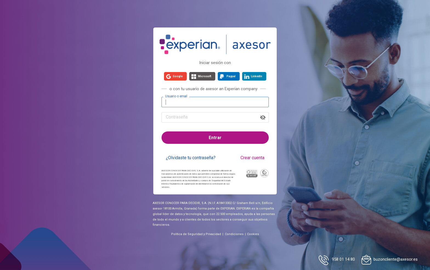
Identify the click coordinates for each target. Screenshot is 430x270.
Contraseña (177, 117)
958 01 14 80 (343, 259)
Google (178, 76)
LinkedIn (256, 76)
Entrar (215, 137)
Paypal (231, 76)
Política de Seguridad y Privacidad (196, 234)
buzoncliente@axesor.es (396, 259)
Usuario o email (176, 96)
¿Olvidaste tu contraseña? (191, 157)
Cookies (253, 234)
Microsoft (204, 76)
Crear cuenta (252, 157)
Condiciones (234, 234)
